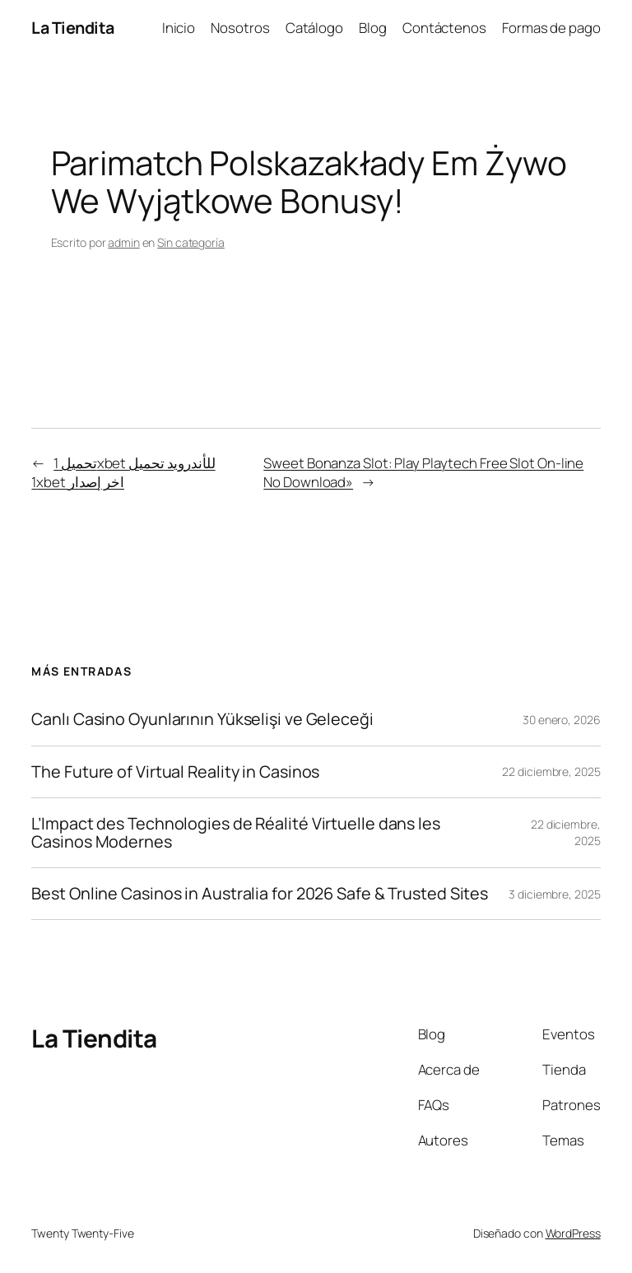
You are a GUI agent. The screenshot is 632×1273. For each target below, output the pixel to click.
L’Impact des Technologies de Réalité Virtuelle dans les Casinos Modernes (235, 833)
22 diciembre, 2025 (551, 771)
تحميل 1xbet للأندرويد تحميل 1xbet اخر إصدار (123, 472)
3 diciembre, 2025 (554, 894)
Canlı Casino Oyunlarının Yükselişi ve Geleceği (202, 719)
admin (124, 242)
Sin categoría (191, 242)
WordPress (573, 1233)
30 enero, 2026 (562, 719)
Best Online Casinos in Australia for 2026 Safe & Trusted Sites (259, 894)
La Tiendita (72, 27)
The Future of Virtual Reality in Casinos (175, 772)
